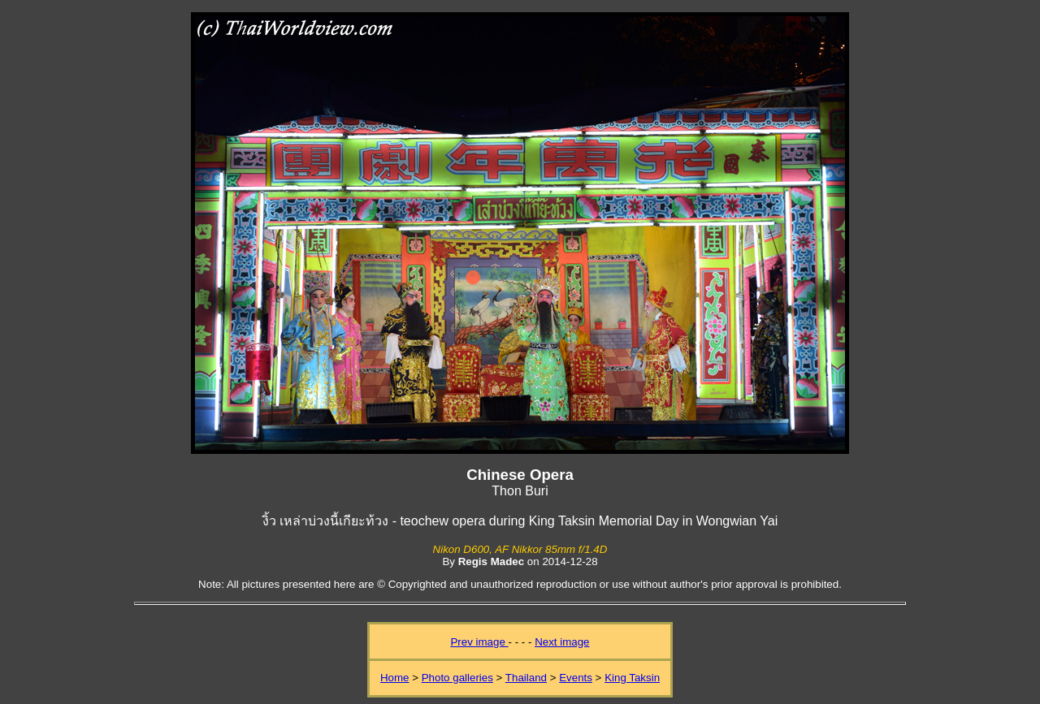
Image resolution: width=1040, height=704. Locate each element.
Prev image (479, 642)
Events (575, 678)
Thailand (526, 678)
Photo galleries (457, 678)
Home (395, 678)
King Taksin (632, 678)
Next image (562, 642)
